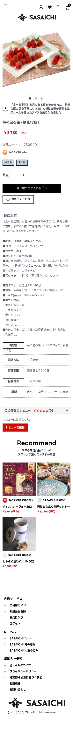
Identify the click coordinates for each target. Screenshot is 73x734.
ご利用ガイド (18, 605)
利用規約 (15, 683)
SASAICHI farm (21, 638)
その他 (22, 162)
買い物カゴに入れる (32, 188)
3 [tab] (42, 99)
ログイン (15, 623)
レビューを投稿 (15, 427)
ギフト (8, 162)
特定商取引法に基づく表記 (26, 677)
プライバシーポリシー (23, 671)
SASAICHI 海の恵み (22, 644)
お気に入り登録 (18, 199)
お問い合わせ (18, 689)
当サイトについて (20, 665)
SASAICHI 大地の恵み (24, 650)
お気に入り (16, 617)
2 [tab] (37, 99)
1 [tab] (31, 99)
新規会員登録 (18, 611)
